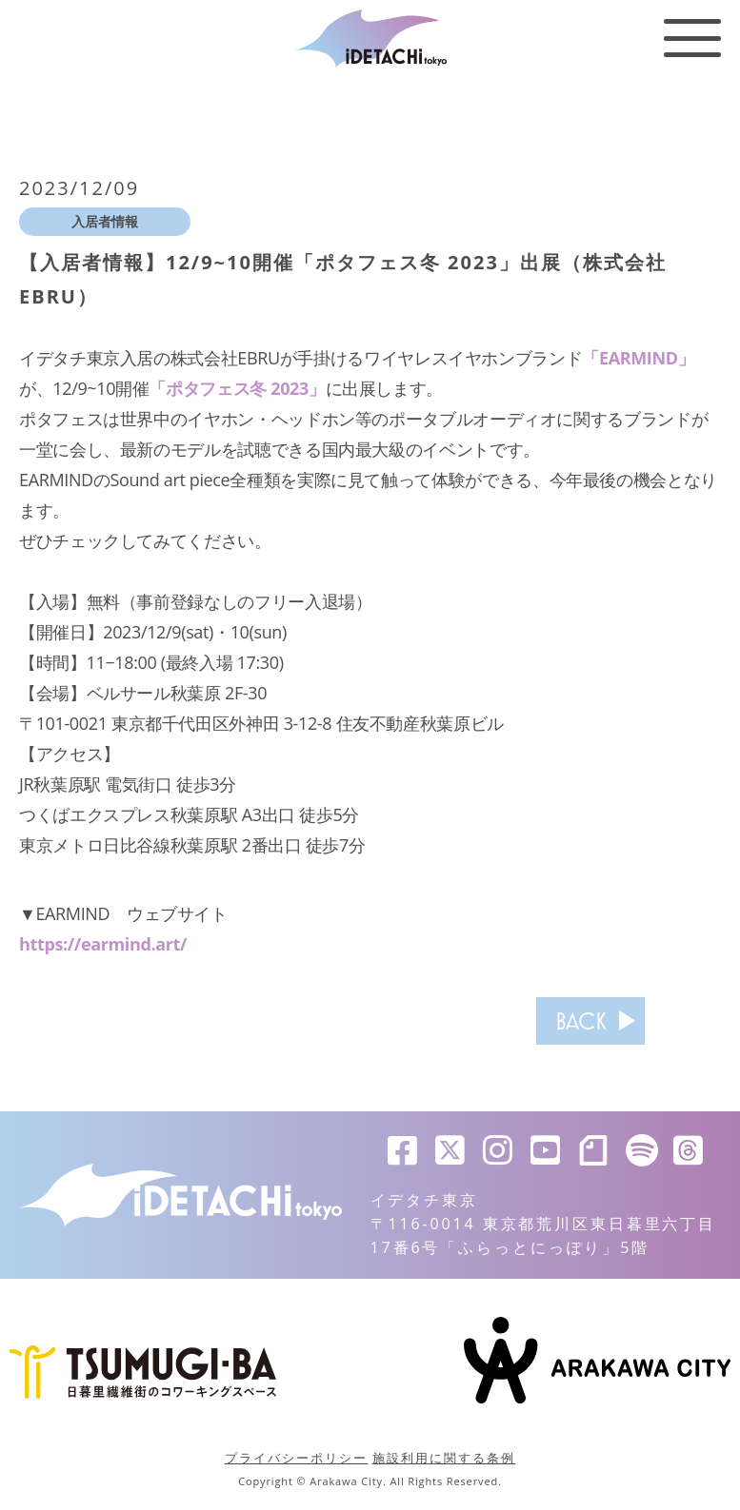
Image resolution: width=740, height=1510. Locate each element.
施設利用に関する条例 (444, 1457)
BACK (581, 1021)
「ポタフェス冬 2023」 (237, 388)
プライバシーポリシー (297, 1457)
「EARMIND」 (638, 357)
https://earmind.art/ (103, 943)
